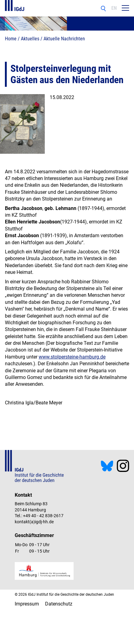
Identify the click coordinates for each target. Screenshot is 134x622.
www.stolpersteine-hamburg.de (72, 357)
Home (11, 39)
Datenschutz (58, 604)
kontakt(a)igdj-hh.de (34, 521)
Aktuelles (30, 39)
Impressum (27, 604)
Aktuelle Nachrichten (64, 39)
